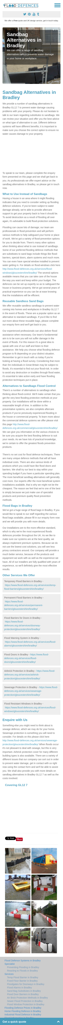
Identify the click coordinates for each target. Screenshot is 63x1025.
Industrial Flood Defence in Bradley (23, 1014)
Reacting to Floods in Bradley (22, 970)
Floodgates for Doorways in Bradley (25, 984)
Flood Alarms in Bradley (19, 987)
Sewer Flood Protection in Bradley (25, 1001)
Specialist (10, 964)
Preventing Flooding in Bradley (23, 967)
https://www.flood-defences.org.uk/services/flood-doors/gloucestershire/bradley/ (26, 658)
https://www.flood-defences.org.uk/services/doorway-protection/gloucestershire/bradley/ (22, 625)
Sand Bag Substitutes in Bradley (24, 991)
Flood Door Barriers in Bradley (23, 994)
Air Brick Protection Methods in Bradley (27, 997)
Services (9, 974)
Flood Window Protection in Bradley (25, 1004)
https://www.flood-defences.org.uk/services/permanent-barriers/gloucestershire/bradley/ (23, 605)
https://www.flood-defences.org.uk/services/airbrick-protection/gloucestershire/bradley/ (29, 675)
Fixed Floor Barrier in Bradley (22, 980)
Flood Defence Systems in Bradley (23, 960)
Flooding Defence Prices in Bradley (23, 1007)
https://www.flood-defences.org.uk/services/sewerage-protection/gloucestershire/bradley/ (31, 691)
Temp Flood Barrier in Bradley (22, 977)
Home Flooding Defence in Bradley (23, 1011)
